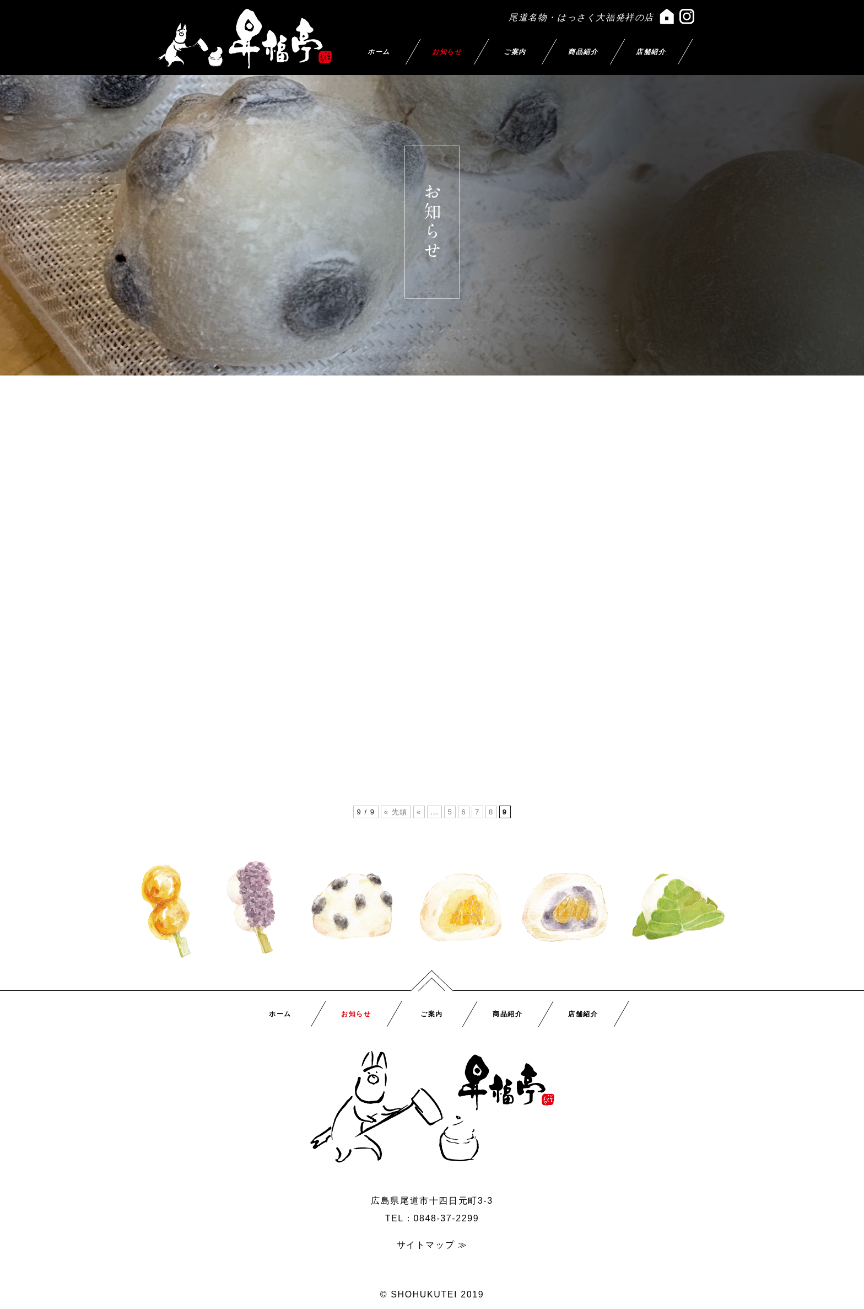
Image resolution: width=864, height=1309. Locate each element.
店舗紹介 (651, 52)
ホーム (379, 52)
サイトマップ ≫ (432, 1244)
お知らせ (447, 52)
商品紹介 (583, 52)
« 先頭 (396, 812)
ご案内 (515, 52)
